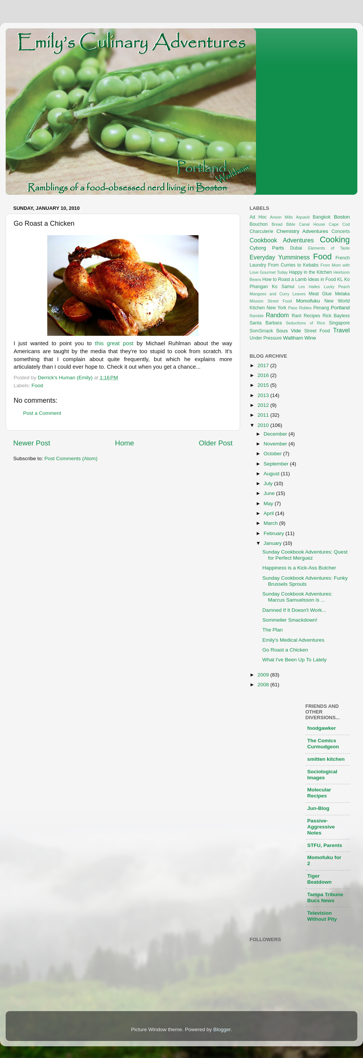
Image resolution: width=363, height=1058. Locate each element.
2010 (264, 425)
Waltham (293, 338)
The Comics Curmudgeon (323, 743)
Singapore (339, 323)
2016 (264, 375)
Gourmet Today (274, 272)
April (269, 513)
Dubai (296, 248)
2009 (264, 675)
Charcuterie (261, 231)
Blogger (222, 1029)
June (270, 493)
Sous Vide (288, 331)
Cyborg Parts (267, 248)
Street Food (317, 331)
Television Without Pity (322, 916)
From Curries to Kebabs (293, 265)
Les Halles (309, 286)
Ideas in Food (322, 279)
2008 (264, 684)
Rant (296, 315)
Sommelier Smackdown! (290, 620)
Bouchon (259, 224)
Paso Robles (300, 308)
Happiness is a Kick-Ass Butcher (299, 568)
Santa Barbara (266, 323)
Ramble (257, 315)
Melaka (342, 293)
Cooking (335, 239)
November (276, 444)
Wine (310, 338)
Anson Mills (281, 217)
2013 (264, 395)
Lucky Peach (337, 286)
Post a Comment (42, 413)
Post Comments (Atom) (71, 458)
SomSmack (261, 331)
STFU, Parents (324, 845)
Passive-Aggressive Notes (321, 827)
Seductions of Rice (305, 323)
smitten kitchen (326, 759)
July (269, 483)
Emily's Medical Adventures (293, 640)
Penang (321, 307)
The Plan (272, 630)
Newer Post (31, 443)
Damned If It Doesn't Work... (294, 610)
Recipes (312, 315)
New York (276, 307)
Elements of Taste (329, 248)
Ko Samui (283, 286)
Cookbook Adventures (282, 240)
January (273, 543)
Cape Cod (339, 224)
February (274, 533)
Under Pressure (266, 338)
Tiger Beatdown (319, 879)
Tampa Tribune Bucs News (325, 897)
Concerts (340, 231)
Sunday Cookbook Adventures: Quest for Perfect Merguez (304, 555)
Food (37, 385)
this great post (114, 343)
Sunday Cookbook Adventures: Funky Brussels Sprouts (305, 581)
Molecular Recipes (319, 793)
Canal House (312, 224)
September (277, 464)
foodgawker (321, 728)
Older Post (216, 443)
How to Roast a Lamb (284, 279)
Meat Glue (320, 293)
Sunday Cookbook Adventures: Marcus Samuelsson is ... (297, 597)
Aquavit (303, 217)
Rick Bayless (336, 315)
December (276, 434)
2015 (264, 385)
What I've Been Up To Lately (294, 659)
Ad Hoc (258, 217)
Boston (342, 217)
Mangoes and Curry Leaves (278, 294)
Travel (341, 330)
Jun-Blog (318, 808)
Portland (340, 307)
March (271, 523)
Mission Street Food (271, 301)
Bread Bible (283, 224)
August (272, 473)
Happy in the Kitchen (310, 272)
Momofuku (308, 301)
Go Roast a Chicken (285, 650)
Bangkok (321, 217)
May (269, 503)
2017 (264, 365)
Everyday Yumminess (280, 257)
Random (277, 315)
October (273, 453)
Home (124, 443)
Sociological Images (322, 774)
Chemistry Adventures (302, 231)
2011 (264, 415)
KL (340, 279)
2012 (264, 405)
